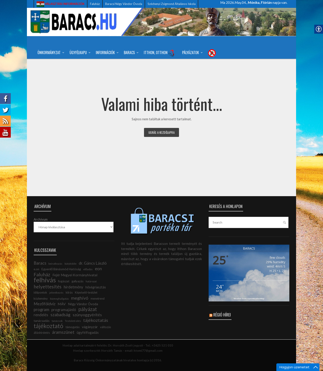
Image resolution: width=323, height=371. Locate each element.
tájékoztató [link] (48, 325)
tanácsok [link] (57, 321)
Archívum (41, 219)
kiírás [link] (69, 292)
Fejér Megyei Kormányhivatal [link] (74, 275)
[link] (60, 4)
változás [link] (105, 327)
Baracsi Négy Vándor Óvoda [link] (123, 4)
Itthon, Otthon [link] (159, 53)
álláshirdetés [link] (42, 332)
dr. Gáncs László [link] (93, 263)
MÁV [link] (62, 304)
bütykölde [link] (70, 263)
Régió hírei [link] (222, 315)
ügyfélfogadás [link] (88, 332)
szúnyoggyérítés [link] (87, 314)
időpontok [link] (40, 292)
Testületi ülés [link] (73, 320)
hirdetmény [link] (73, 287)
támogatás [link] (72, 327)
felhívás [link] (45, 280)
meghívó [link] (79, 298)
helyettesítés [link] (47, 286)
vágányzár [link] (90, 327)
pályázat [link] (87, 309)
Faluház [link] (95, 4)
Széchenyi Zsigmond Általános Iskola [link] (172, 4)
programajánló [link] (63, 309)
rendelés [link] (41, 314)
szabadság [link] (60, 314)
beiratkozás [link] (55, 263)
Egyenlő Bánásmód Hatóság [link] (61, 269)
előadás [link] (88, 269)
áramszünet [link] (63, 332)
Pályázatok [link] (191, 52)
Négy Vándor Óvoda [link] (83, 304)
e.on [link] (36, 269)
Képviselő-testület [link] (86, 292)
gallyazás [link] (77, 281)
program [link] (41, 309)
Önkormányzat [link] (50, 52)
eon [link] (98, 268)
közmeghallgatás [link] (59, 298)
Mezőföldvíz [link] (44, 303)
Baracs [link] (130, 52)
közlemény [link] (41, 298)
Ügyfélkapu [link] (79, 52)
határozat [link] (91, 281)
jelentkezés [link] (56, 292)
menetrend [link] (98, 298)
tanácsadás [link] (42, 321)
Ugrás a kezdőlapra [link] (161, 132)
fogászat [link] (63, 281)
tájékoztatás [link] (95, 320)
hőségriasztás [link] (95, 287)
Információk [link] (106, 52)
